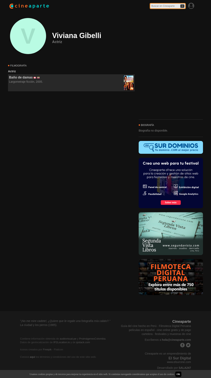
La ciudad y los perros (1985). (38, 325)
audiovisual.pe (68, 338)
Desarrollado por (174, 367)
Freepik (47, 349)
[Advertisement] (71, 128)
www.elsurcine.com (179, 362)
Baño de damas (21, 77)
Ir (182, 6)
